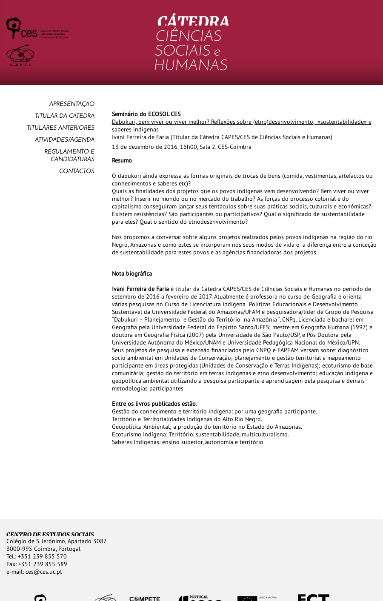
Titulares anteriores (60, 128)
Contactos (76, 171)
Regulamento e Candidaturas (69, 156)
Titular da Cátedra (64, 116)
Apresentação (71, 104)
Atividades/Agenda (64, 140)
